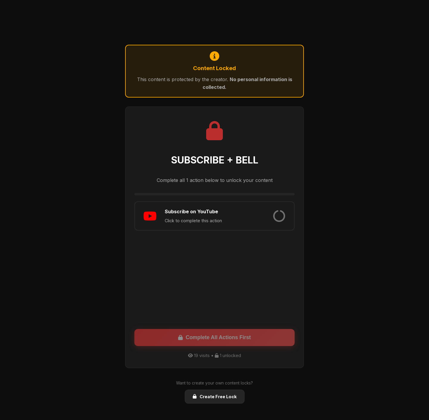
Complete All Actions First (214, 337)
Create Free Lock (215, 396)
